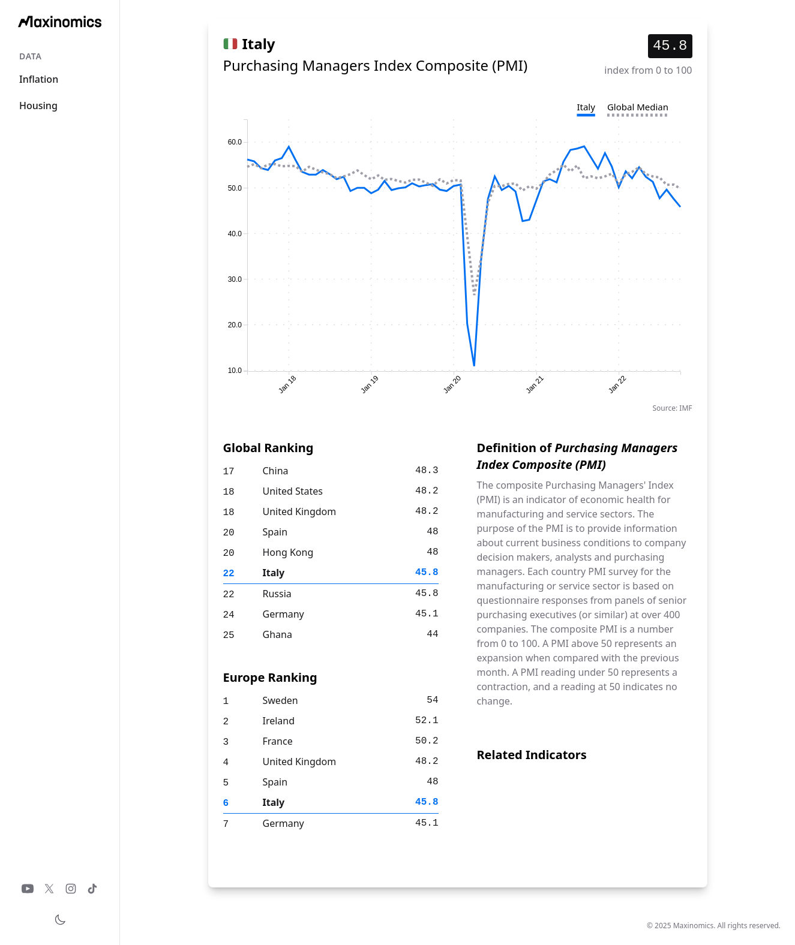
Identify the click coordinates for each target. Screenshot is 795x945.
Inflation (38, 79)
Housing (38, 105)
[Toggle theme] (60, 920)
